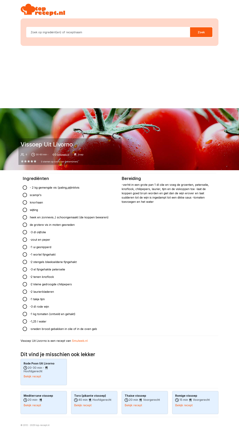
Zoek (201, 32)
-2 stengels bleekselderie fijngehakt (53, 262)
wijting (34, 210)
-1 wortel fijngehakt (42, 254)
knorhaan (36, 202)
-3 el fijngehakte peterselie (47, 269)
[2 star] (28, 161)
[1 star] (25, 161)
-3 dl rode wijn (39, 306)
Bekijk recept (32, 376)
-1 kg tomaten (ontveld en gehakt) (52, 314)
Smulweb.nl (63, 154)
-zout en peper (40, 239)
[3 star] (32, 161)
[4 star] (35, 161)
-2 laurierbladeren (42, 291)
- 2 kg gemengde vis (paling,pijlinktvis (54, 187)
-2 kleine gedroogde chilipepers (51, 284)
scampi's (35, 195)
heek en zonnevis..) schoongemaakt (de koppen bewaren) (69, 217)
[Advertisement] (122, 76)
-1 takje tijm (37, 299)
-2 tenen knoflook (42, 277)
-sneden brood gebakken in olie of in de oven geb (63, 329)
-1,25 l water (38, 321)
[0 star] (22, 161)
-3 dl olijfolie (38, 232)
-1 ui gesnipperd (40, 247)
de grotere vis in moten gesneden (52, 225)
